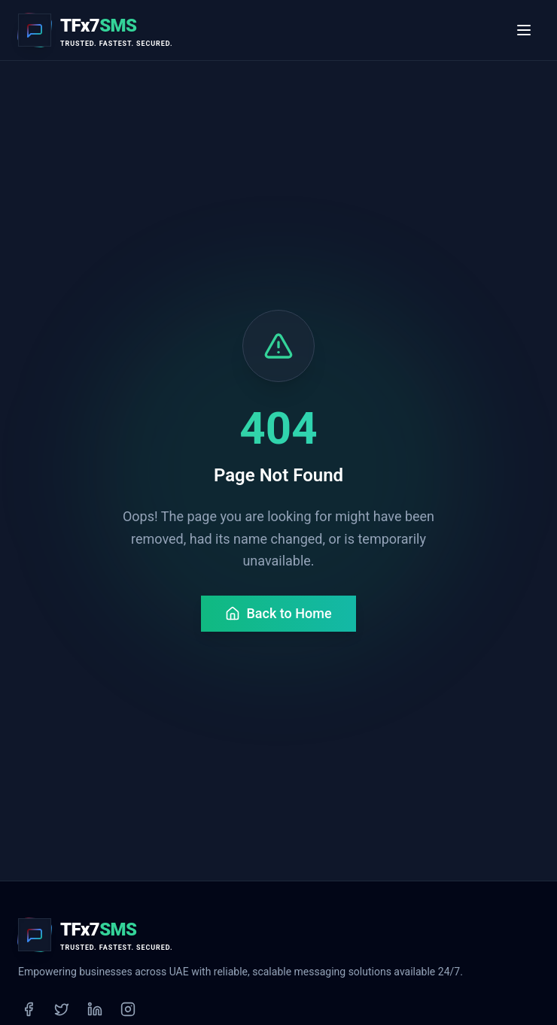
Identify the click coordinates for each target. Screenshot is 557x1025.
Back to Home (278, 613)
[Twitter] (61, 1009)
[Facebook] (28, 1009)
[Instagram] (127, 1009)
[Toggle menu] (524, 30)
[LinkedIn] (94, 1009)
